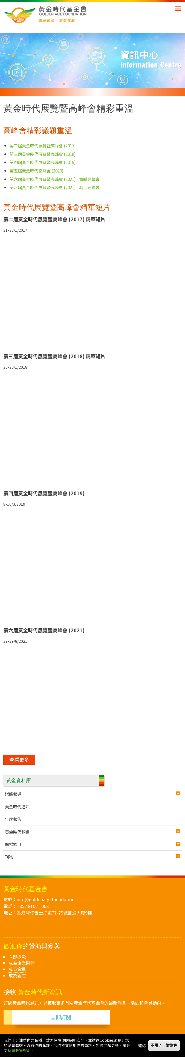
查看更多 (19, 759)
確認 (142, 1045)
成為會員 (17, 969)
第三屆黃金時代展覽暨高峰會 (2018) (43, 154)
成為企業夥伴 (21, 963)
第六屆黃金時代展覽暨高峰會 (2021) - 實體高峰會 (55, 179)
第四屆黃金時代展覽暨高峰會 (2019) (43, 162)
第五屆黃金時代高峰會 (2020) (36, 171)
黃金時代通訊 (17, 806)
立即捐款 (17, 957)
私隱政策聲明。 (21, 1050)
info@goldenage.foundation (45, 899)
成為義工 (17, 975)
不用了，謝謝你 (164, 1045)
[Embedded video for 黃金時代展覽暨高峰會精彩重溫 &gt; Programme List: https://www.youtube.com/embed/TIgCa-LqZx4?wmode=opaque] (92, 699)
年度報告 (13, 819)
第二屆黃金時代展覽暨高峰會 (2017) (43, 145)
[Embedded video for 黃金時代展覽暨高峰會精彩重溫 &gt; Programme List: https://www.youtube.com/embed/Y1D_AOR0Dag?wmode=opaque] (92, 425)
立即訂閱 (60, 1017)
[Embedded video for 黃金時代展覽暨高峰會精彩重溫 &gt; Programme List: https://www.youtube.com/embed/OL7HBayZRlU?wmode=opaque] (92, 562)
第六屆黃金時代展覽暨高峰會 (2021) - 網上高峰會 (55, 187)
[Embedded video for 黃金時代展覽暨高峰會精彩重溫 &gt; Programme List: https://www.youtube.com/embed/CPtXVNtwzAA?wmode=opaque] (92, 288)
